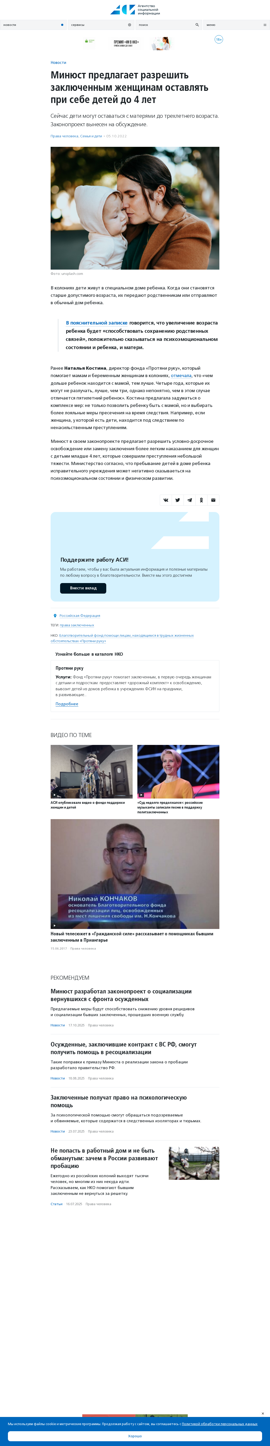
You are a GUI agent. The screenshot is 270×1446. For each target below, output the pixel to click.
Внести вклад (83, 587)
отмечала (181, 375)
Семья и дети (91, 136)
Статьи (56, 1204)
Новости (58, 62)
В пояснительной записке (97, 323)
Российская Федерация (80, 615)
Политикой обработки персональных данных (220, 1424)
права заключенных (77, 625)
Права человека (64, 136)
